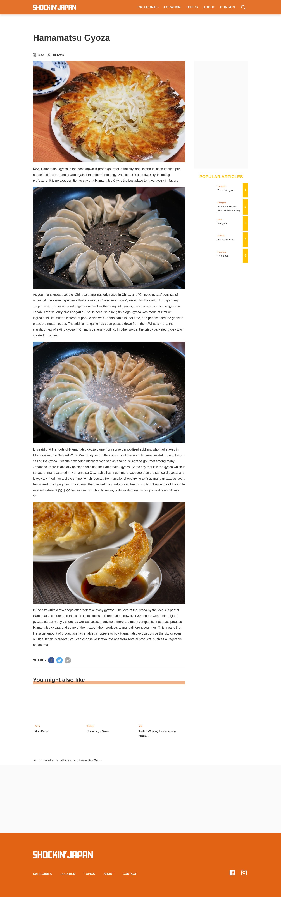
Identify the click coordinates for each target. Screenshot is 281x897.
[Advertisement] (221, 115)
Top (35, 759)
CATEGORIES (148, 7)
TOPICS (192, 7)
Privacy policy (116, 893)
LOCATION (172, 7)
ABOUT (209, 7)
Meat (41, 54)
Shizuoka (58, 54)
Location (49, 759)
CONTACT (228, 7)
